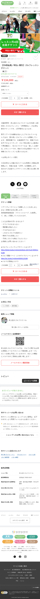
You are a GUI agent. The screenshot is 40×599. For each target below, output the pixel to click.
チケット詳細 (5, 196)
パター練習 (14, 457)
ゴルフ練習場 (5, 457)
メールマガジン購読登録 (20, 363)
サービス (25, 515)
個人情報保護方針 (16, 569)
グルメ (18, 515)
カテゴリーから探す (20, 520)
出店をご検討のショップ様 (12, 578)
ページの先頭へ (35, 587)
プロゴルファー (21, 454)
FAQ (17, 580)
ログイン (17, 7)
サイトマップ (7, 569)
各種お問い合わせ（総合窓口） (25, 572)
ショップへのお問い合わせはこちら (21, 435)
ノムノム (22, 580)
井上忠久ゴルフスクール (18, 320)
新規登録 (12, 7)
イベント (3, 515)
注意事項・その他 (34, 196)
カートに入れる (25, 104)
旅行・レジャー (35, 515)
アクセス (25, 196)
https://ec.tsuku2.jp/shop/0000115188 (14, 258)
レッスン (4, 294)
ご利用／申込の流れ (15, 196)
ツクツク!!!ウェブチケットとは (15, 575)
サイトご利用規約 (11, 572)
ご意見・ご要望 (28, 575)
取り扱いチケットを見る (20, 327)
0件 (5, 71)
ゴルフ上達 (32, 454)
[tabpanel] (20, 33)
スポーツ (14, 294)
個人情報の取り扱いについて (29, 569)
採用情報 (32, 578)
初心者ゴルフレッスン (8, 454)
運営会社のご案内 (24, 578)
